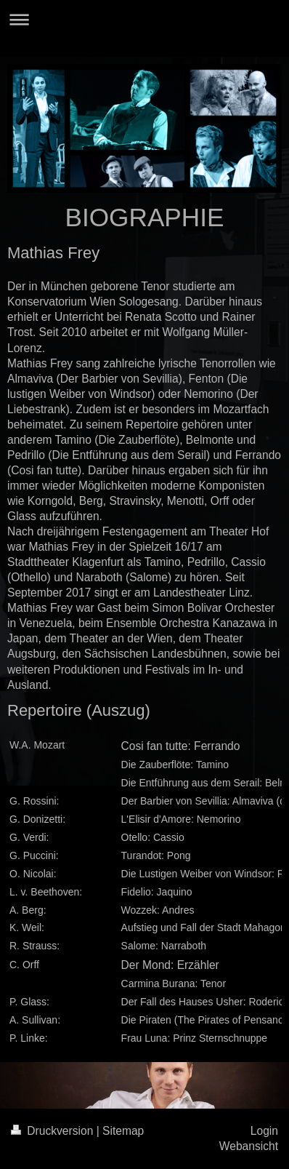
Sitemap (123, 1131)
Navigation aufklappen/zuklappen (144, 19)
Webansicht (248, 1146)
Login (264, 1131)
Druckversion (54, 1131)
